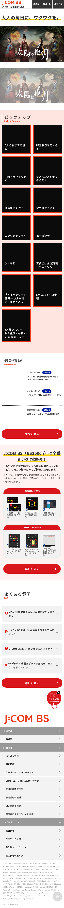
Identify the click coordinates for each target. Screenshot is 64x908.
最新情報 (10, 764)
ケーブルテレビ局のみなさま (19, 772)
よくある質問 (12, 755)
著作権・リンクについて (17, 847)
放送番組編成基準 (14, 789)
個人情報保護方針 (14, 855)
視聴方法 (58, 4)
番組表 (36, 4)
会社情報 (10, 830)
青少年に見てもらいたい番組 (19, 814)
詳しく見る (32, 569)
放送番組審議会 (13, 805)
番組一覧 (47, 4)
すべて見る (32, 434)
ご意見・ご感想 (13, 838)
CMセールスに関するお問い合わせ (22, 780)
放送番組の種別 (13, 797)
